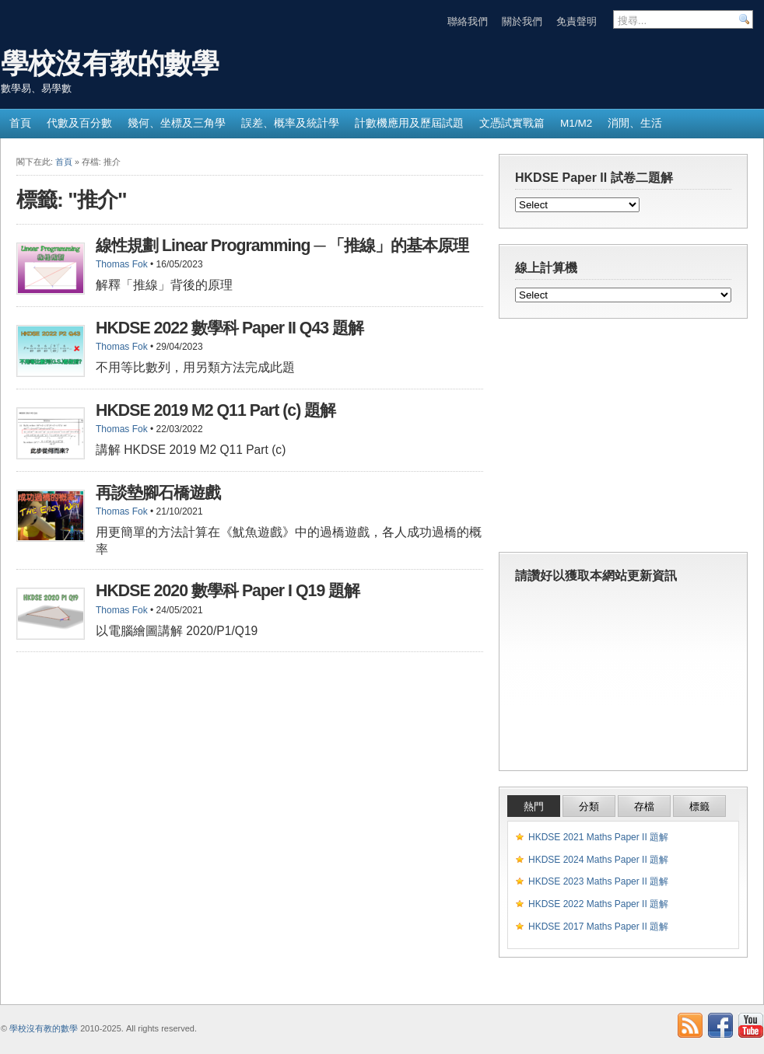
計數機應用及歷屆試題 (409, 123)
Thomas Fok (122, 264)
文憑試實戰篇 (512, 123)
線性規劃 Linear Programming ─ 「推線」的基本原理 (282, 245)
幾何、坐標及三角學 (177, 123)
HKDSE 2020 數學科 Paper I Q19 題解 (227, 590)
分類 (589, 806)
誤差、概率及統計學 (290, 123)
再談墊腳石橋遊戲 (158, 492)
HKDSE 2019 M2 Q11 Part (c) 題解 (215, 410)
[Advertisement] (623, 439)
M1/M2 (576, 123)
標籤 (699, 806)
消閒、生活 (635, 123)
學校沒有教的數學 (110, 63)
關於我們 (522, 21)
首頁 (20, 123)
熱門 (534, 806)
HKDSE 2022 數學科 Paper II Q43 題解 (229, 328)
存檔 (644, 806)
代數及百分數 (79, 123)
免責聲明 (576, 21)
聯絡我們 (467, 21)
